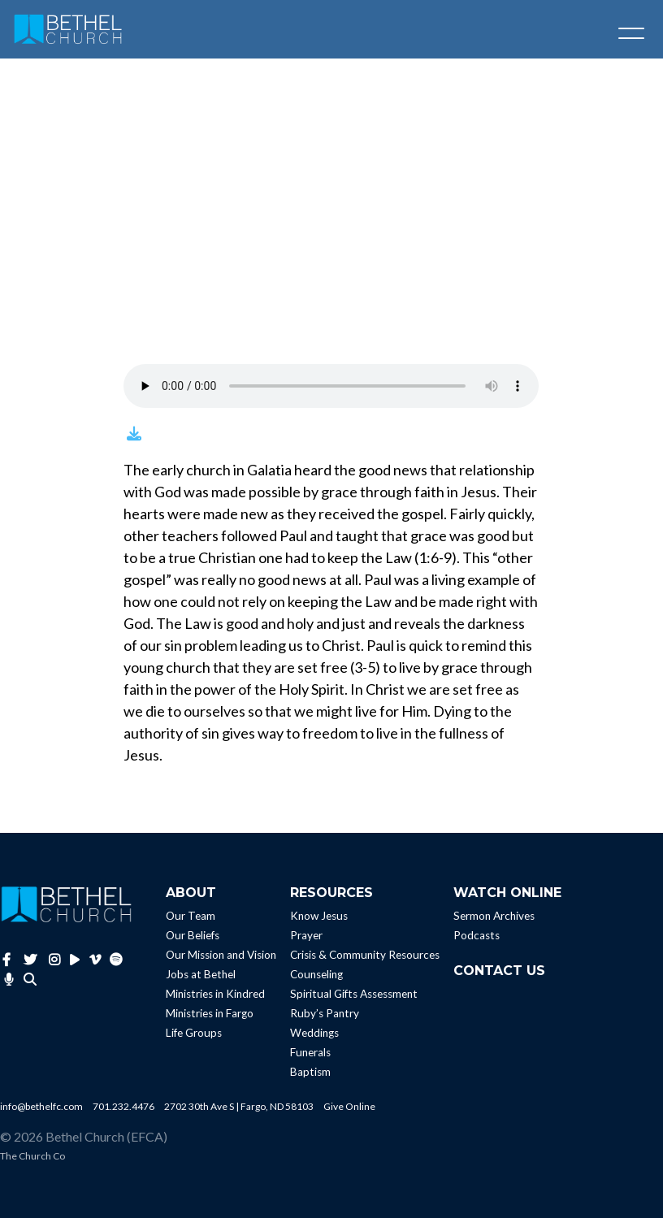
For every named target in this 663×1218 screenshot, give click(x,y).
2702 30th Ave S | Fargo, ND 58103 (239, 1106)
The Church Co (32, 1156)
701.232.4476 (123, 1106)
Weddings (314, 1032)
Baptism (310, 1071)
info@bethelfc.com (41, 1106)
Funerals (310, 1052)
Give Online (349, 1106)
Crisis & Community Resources (365, 954)
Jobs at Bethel (201, 974)
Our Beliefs (192, 935)
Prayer (306, 935)
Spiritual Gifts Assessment (354, 993)
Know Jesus (319, 915)
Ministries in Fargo (210, 1013)
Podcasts (476, 935)
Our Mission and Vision (221, 954)
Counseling (316, 974)
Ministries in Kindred (215, 993)
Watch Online (507, 892)
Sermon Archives (494, 915)
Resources (331, 892)
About (191, 892)
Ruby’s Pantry (324, 1013)
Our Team (190, 915)
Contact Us (499, 970)
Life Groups (194, 1032)
